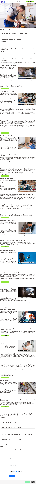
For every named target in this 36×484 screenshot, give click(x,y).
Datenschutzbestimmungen (16, 471)
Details (19, 481)
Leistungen (22, 1)
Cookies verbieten (32, 482)
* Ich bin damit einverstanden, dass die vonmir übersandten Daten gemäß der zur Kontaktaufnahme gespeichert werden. (18, 471)
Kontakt (18, 1)
